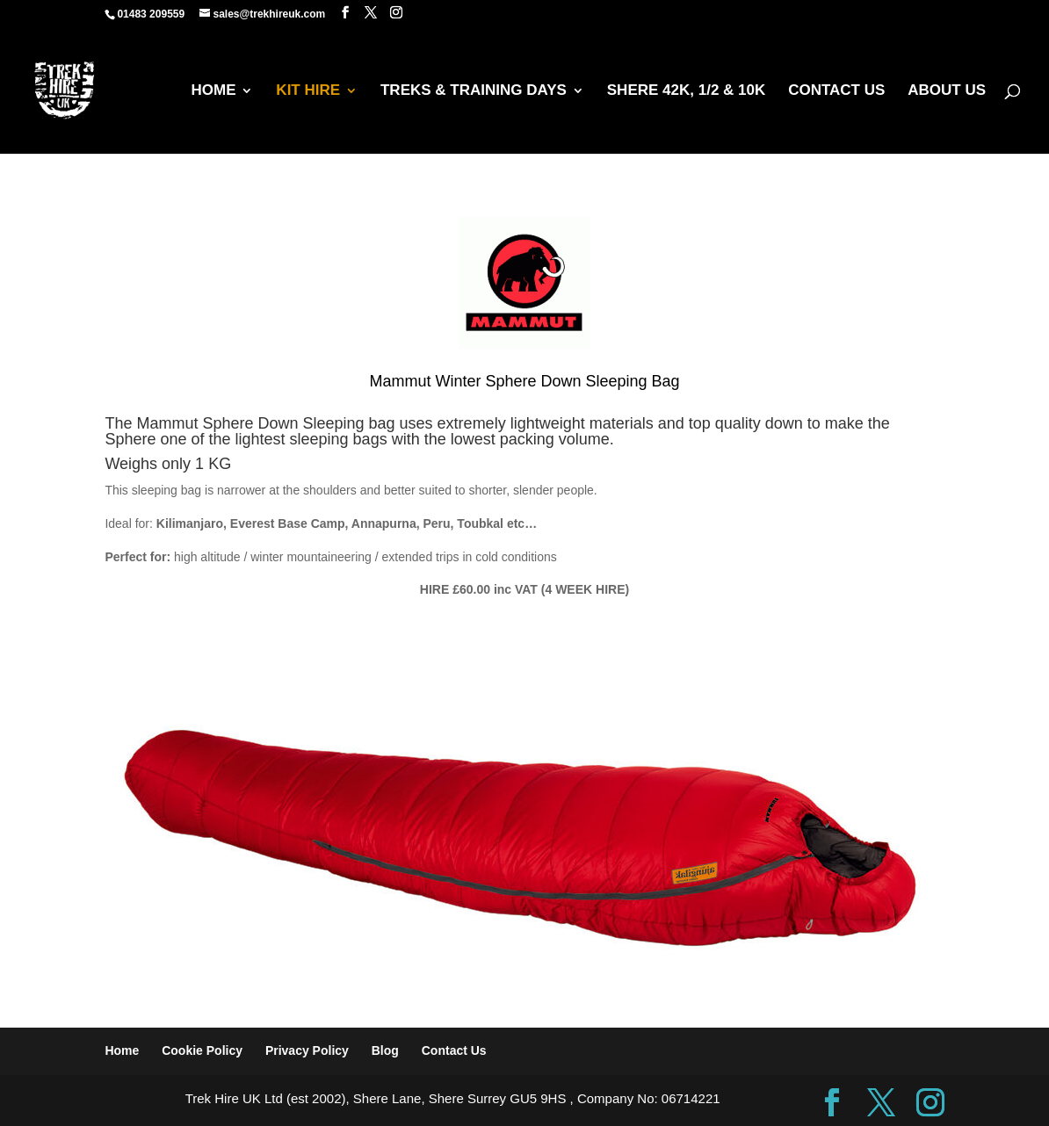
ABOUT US (947, 91)
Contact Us (454, 1050)
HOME (213, 91)
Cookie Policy (202, 1050)
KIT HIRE (308, 91)
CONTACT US (836, 91)
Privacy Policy (307, 1050)
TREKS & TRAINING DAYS (473, 91)
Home (122, 1050)
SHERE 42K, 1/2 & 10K (686, 91)
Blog (385, 1050)
